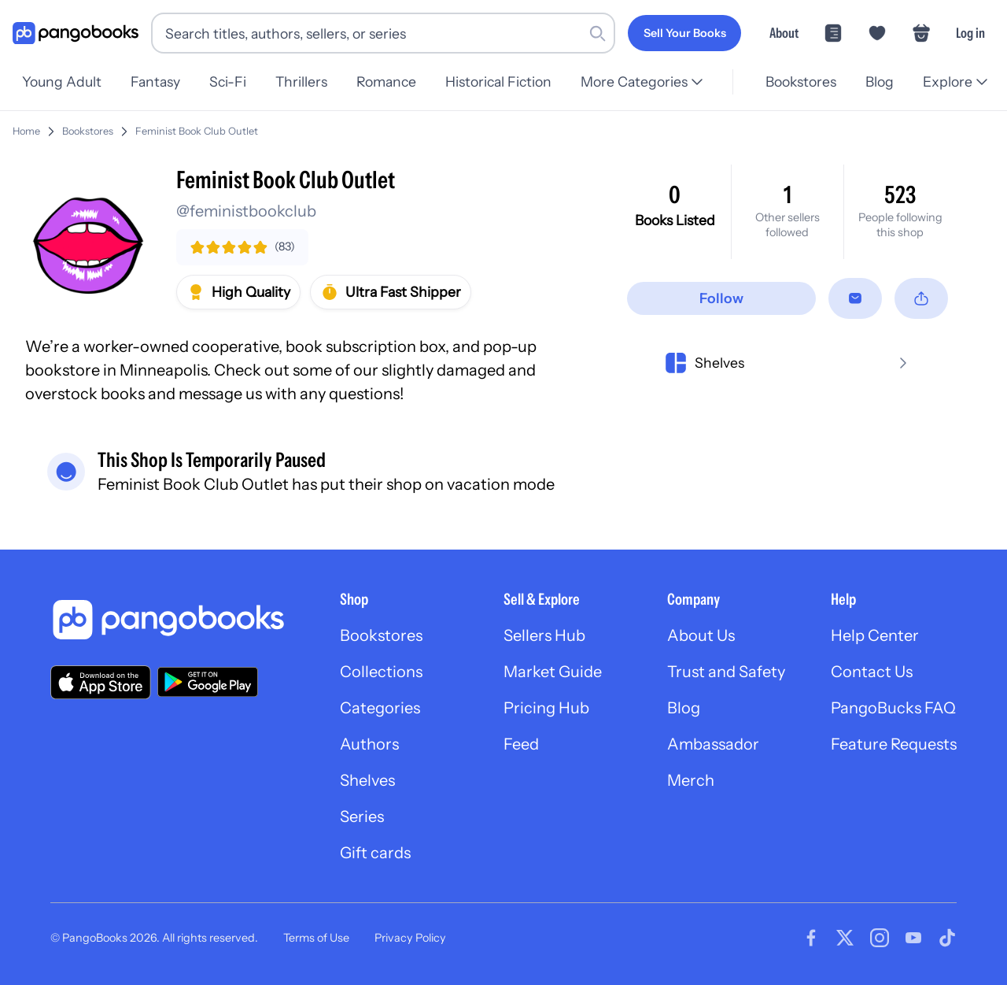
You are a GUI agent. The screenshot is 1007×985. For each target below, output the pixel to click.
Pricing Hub (546, 707)
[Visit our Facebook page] (811, 937)
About (784, 32)
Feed (521, 744)
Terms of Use (316, 938)
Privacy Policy (410, 938)
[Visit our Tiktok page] (947, 937)
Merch (690, 780)
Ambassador (713, 744)
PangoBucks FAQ (893, 707)
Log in (970, 32)
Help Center (875, 635)
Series (362, 816)
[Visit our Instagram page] (879, 937)
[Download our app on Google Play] (207, 682)
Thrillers (309, 81)
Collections (381, 671)
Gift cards (375, 852)
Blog (877, 81)
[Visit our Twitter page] (844, 937)
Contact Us (872, 671)
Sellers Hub (544, 635)
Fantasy (158, 81)
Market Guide (553, 671)
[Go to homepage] (75, 33)
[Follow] (721, 298)
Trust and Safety (726, 671)
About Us (701, 635)
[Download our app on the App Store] (100, 682)
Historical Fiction (511, 81)
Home (26, 131)
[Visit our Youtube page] (913, 937)
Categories (380, 707)
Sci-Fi (232, 81)
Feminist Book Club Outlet (196, 131)
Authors (369, 744)
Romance (396, 81)
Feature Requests (894, 744)
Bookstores (796, 81)
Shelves (367, 780)
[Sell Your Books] (684, 33)
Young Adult (61, 81)
